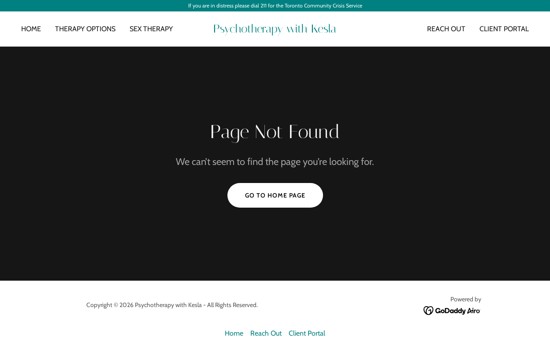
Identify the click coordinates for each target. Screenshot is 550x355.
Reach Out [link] (446, 29)
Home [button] (234, 333)
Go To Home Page (275, 195)
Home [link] (31, 29)
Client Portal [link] (504, 29)
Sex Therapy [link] (151, 29)
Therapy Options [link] (85, 29)
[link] (275, 30)
